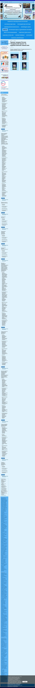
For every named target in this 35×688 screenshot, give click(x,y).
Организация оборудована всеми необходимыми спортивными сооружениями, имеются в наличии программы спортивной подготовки (4, 430)
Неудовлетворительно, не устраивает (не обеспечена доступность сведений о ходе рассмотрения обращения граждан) (4, 415)
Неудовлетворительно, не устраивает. (4, 472)
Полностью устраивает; (3, 466)
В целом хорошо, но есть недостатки (4, 206)
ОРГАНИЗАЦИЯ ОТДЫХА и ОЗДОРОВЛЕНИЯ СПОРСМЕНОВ (20, 29)
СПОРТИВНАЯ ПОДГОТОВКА (9, 24)
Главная (11, 40)
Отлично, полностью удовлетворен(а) (4, 435)
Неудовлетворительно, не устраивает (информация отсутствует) (4, 126)
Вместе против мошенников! (10, 32)
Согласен (25, 681)
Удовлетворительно (4, 208)
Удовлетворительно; (4, 470)
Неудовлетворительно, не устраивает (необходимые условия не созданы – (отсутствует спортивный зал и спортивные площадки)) (4, 453)
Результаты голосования (5, 130)
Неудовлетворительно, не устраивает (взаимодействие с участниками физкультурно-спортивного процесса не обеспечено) (4, 323)
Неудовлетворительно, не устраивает (4, 210)
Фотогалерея (29, 35)
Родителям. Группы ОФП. (8, 35)
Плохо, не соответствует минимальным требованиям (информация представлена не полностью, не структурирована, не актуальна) (4, 121)
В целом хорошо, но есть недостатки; (4, 468)
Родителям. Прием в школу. (25, 32)
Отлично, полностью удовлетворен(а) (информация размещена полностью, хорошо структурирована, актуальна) (4, 99)
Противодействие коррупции (23, 24)
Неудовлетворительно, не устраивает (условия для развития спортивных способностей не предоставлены (4, 194)
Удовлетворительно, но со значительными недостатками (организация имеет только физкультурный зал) (4, 447)
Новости (5, 29)
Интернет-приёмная (20, 35)
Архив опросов (4, 214)
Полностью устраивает (3, 204)
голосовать (3, 129)
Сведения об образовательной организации (17, 21)
